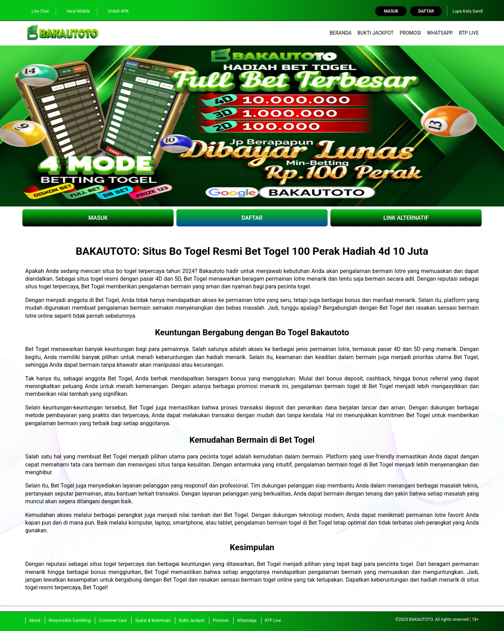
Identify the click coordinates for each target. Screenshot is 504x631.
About (34, 620)
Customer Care (113, 620)
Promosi (410, 33)
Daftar (426, 11)
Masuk (391, 11)
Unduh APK (115, 11)
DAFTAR (251, 218)
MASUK (97, 218)
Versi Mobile (74, 11)
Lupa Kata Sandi (468, 11)
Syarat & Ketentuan (152, 620)
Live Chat (36, 11)
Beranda (341, 33)
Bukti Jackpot (375, 33)
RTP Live (469, 33)
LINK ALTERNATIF (406, 218)
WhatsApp (440, 33)
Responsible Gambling (69, 620)
